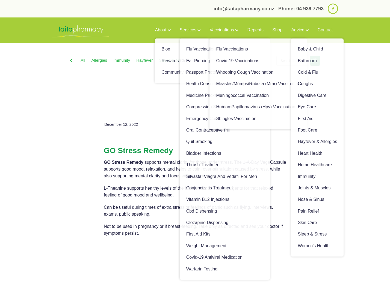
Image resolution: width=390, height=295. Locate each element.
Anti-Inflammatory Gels (216, 60)
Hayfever (144, 60)
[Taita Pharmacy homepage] (80, 30)
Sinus (248, 60)
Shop (277, 30)
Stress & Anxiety (174, 60)
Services (190, 30)
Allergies (99, 60)
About (163, 30)
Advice (300, 30)
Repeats (255, 30)
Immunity (121, 60)
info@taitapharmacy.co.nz (244, 8)
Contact (325, 30)
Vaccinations (223, 30)
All (83, 60)
